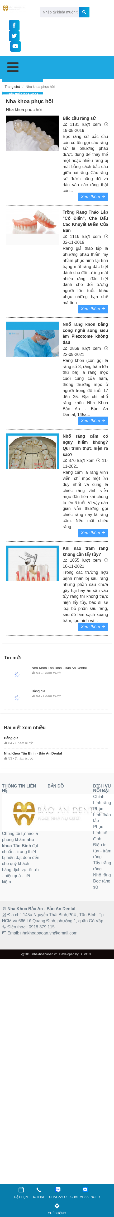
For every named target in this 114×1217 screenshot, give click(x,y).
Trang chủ (12, 87)
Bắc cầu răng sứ (79, 118)
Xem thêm (93, 626)
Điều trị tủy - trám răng (102, 851)
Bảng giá (38, 691)
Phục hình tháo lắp (102, 814)
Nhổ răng (102, 875)
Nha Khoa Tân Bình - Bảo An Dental (59, 668)
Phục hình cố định (100, 832)
